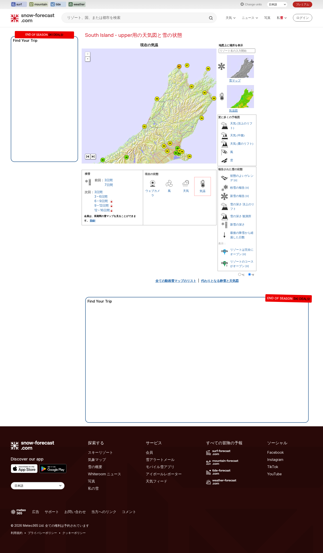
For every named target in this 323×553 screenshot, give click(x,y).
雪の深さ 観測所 (240, 216)
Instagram (275, 459)
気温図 (233, 110)
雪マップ (235, 80)
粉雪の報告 (237, 187)
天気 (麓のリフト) (241, 143)
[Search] (211, 18)
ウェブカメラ (152, 193)
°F (253, 274)
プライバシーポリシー (42, 533)
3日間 (109, 180)
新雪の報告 (237, 196)
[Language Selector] (38, 485)
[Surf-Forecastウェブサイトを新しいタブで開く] (19, 4)
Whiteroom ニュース (104, 474)
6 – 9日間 (101, 201)
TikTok (272, 467)
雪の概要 (95, 467)
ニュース (250, 18)
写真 (267, 18)
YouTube (274, 474)
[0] (235, 180)
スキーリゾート (100, 452)
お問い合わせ (75, 511)
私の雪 (93, 488)
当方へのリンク (103, 511)
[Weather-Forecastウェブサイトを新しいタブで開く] (77, 4)
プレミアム (302, 4)
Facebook (275, 452)
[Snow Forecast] (32, 17)
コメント (129, 511)
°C (243, 274)
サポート (52, 511)
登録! (93, 220)
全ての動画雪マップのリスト (175, 281)
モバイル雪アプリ (160, 467)
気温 (202, 191)
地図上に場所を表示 (231, 45)
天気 (231, 18)
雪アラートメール (160, 459)
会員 (149, 452)
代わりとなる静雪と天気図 (220, 281)
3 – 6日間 (100, 196)
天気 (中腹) (237, 135)
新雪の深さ (237, 224)
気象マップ (97, 459)
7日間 (109, 185)
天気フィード (156, 481)
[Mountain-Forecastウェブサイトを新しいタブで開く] (38, 4)
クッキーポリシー (74, 533)
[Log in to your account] (302, 18)
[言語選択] (277, 4)
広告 (35, 511)
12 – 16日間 (102, 210)
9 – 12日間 (101, 205)
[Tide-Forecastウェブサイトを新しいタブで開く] (58, 4)
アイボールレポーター (164, 474)
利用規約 (16, 533)
